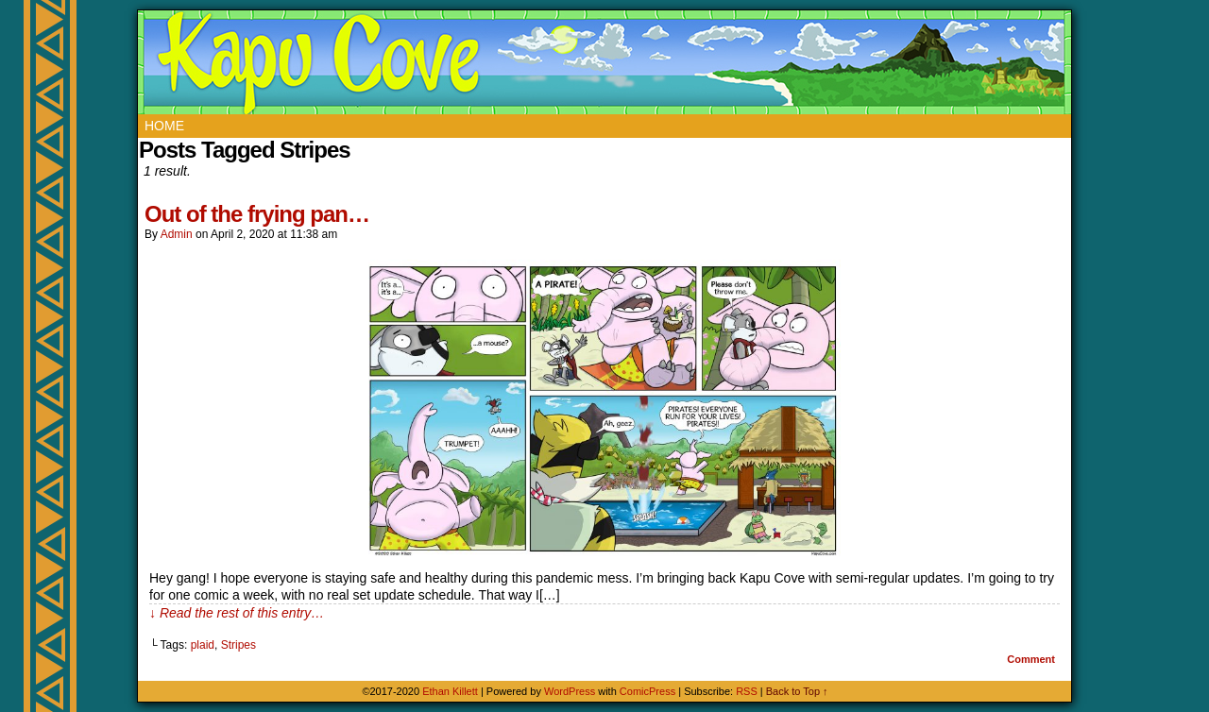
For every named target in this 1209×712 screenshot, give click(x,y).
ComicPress (647, 691)
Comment (1031, 659)
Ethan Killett (451, 691)
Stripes (238, 645)
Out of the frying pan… (257, 214)
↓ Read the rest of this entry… (236, 612)
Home (164, 125)
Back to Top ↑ (797, 691)
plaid (202, 645)
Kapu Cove (607, 62)
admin (177, 234)
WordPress (569, 691)
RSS (747, 691)
